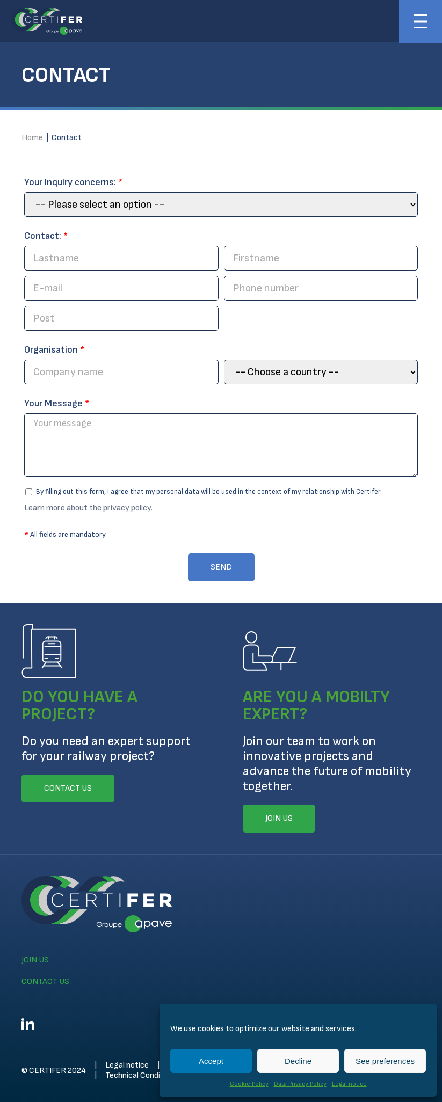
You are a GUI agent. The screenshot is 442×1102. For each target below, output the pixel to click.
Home (32, 138)
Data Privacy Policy (300, 1084)
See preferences (385, 1060)
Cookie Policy (249, 1084)
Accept (211, 1060)
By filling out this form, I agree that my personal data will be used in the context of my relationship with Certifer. (203, 491)
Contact (67, 138)
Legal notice (349, 1084)
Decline (298, 1060)
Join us (35, 960)
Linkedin (27, 1024)
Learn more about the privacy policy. (88, 508)
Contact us (45, 981)
